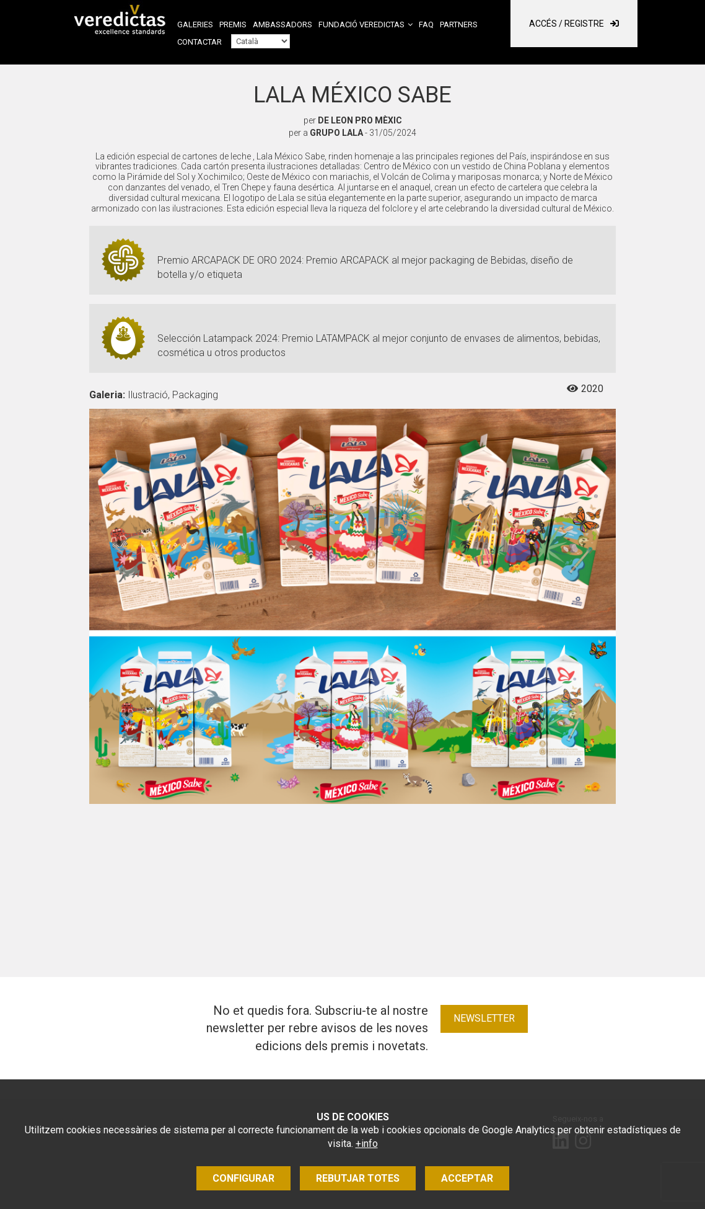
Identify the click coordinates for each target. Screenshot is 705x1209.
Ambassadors (282, 24)
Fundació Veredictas (361, 24)
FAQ (426, 24)
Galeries (195, 24)
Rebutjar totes (358, 1178)
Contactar (199, 42)
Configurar (243, 1178)
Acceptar (467, 1178)
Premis (233, 24)
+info (367, 1143)
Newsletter (484, 1018)
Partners (459, 24)
